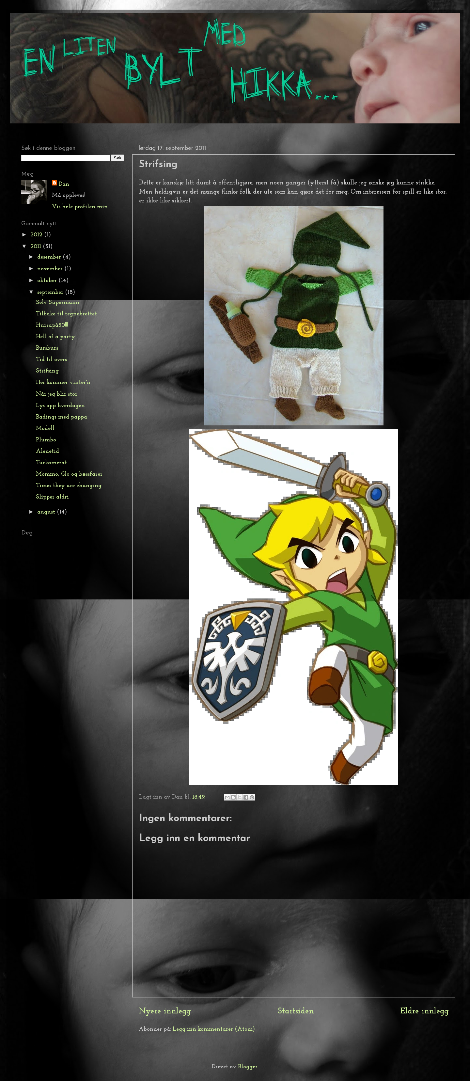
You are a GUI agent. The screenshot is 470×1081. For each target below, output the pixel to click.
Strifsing (47, 371)
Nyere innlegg (165, 1011)
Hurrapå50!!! (52, 325)
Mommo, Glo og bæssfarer (69, 474)
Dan (63, 184)
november (50, 269)
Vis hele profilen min (80, 207)
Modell (45, 428)
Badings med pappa (61, 417)
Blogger (248, 1067)
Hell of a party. (55, 337)
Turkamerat (51, 463)
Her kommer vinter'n (63, 382)
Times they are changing (69, 486)
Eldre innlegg (424, 1011)
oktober (47, 281)
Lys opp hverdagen (60, 406)
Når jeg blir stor (56, 394)
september (51, 292)
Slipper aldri (52, 497)
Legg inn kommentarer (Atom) (214, 1029)
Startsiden (296, 1011)
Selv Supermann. (58, 302)
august (47, 512)
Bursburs (47, 348)
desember (50, 257)
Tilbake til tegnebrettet (66, 314)
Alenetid (47, 451)
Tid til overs (51, 360)
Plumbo (46, 440)
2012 (37, 235)
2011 (36, 247)
